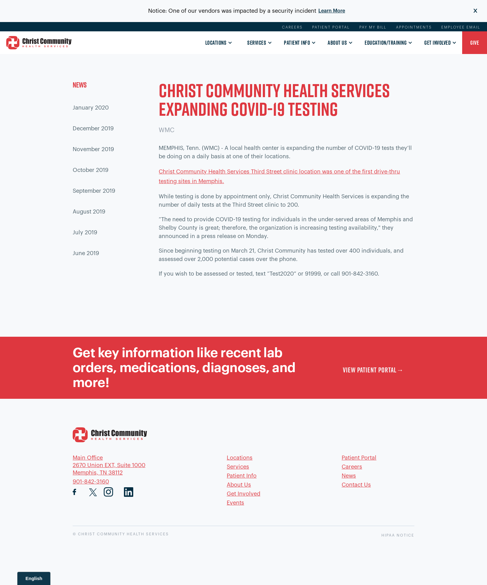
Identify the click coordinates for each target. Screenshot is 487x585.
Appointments (414, 27)
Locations (216, 43)
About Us (337, 43)
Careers (292, 27)
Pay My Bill (372, 27)
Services (256, 43)
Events (235, 503)
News (349, 476)
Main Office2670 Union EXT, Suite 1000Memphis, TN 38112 (109, 465)
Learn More (331, 10)
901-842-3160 (91, 481)
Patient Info (297, 43)
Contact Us (356, 485)
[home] (38, 42)
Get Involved (437, 43)
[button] (217, 43)
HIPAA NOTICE (397, 535)
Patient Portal (331, 27)
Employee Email (460, 27)
